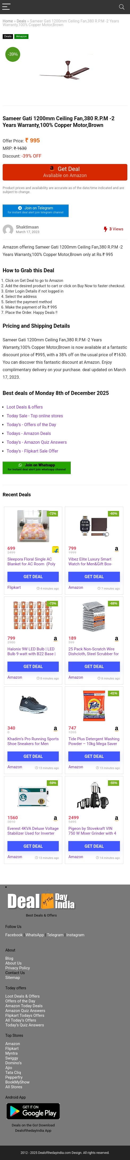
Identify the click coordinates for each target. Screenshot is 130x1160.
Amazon (21, 36)
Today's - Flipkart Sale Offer (32, 451)
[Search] (121, 7)
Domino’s (13, 1063)
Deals (21, 21)
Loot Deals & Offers (22, 996)
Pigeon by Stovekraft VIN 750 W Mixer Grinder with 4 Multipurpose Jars (92, 833)
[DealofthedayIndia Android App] (33, 1105)
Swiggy (11, 1058)
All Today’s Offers (20, 1020)
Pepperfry (14, 1077)
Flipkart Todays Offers (24, 1015)
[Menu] (6, 7)
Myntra (11, 1053)
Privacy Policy (17, 968)
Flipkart (14, 587)
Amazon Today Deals (24, 1005)
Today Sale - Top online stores (35, 415)
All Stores (13, 1087)
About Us (13, 963)
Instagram (74, 935)
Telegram (55, 935)
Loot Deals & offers (25, 407)
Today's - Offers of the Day (31, 424)
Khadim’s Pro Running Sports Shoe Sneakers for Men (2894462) (33, 744)
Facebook (14, 935)
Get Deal (33, 576)
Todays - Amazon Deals (29, 433)
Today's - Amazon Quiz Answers (37, 442)
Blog (9, 958)
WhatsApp (35, 935)
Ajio (8, 1067)
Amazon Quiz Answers (25, 1010)
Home (8, 21)
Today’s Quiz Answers (24, 1025)
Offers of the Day (20, 1001)
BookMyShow (17, 1082)
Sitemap (12, 977)
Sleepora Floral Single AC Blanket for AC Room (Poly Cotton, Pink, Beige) (31, 564)
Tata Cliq (13, 1072)
